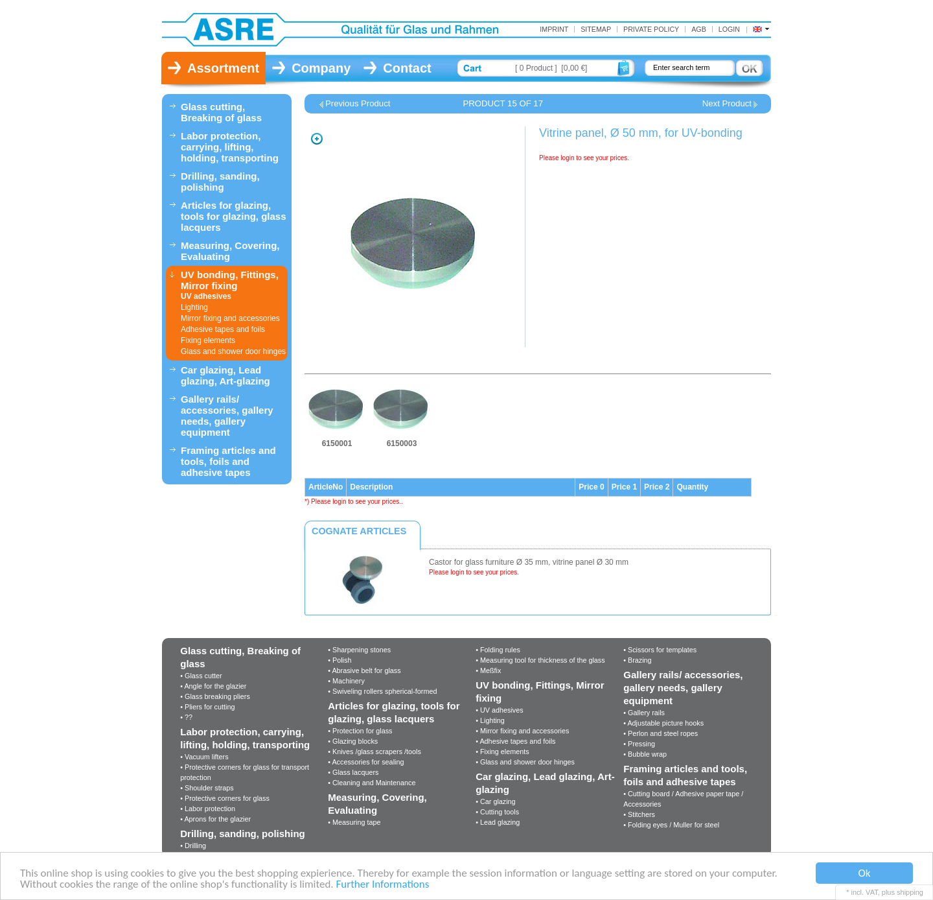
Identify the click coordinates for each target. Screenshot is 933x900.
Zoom (317, 139)
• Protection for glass (360, 731)
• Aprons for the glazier (215, 819)
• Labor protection (207, 808)
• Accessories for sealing (366, 762)
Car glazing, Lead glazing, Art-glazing (225, 375)
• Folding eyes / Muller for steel (671, 825)
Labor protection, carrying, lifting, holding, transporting (230, 146)
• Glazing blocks (353, 741)
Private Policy (651, 29)
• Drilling (193, 845)
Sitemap (596, 29)
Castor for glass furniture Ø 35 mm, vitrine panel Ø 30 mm (528, 562)
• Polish (339, 660)
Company (321, 68)
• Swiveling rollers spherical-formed (382, 691)
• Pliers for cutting (207, 707)
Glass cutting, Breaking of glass (221, 112)
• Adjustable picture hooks (663, 723)
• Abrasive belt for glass (364, 670)
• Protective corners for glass (225, 798)
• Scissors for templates (660, 650)
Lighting (194, 307)
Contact (407, 68)
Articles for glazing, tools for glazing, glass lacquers (233, 216)
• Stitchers (639, 814)
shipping (910, 892)
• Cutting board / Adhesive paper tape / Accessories (683, 799)
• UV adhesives (499, 710)
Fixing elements (208, 340)
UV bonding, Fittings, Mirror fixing (230, 280)
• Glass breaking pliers (215, 696)
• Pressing (639, 744)
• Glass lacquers (353, 772)
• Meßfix (488, 670)
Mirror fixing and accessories (230, 318)
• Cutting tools (497, 812)
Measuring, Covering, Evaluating (230, 251)
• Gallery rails (644, 712)
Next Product (727, 103)
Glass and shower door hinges (233, 351)
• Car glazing (495, 801)
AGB (698, 29)
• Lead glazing (498, 822)
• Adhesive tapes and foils (515, 741)
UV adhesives (206, 296)
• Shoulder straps (206, 788)
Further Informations (382, 885)
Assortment (223, 68)
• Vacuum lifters (204, 757)
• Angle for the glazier (213, 686)
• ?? (186, 717)
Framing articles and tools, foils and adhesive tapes (228, 461)
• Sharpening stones (359, 650)
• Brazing (637, 660)
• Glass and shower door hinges (525, 762)
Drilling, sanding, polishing (220, 182)
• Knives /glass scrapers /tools (374, 751)
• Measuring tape (354, 822)
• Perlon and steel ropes (660, 733)
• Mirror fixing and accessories (522, 731)
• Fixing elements (502, 751)
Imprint (554, 29)
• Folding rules (498, 650)
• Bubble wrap (645, 754)
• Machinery (346, 681)
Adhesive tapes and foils (223, 329)
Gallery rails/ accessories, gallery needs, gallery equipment (227, 416)
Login (729, 29)
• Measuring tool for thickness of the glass (540, 660)
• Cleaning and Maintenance (371, 783)
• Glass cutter (201, 676)
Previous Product (357, 103)
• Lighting (490, 720)
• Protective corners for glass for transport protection (244, 772)
